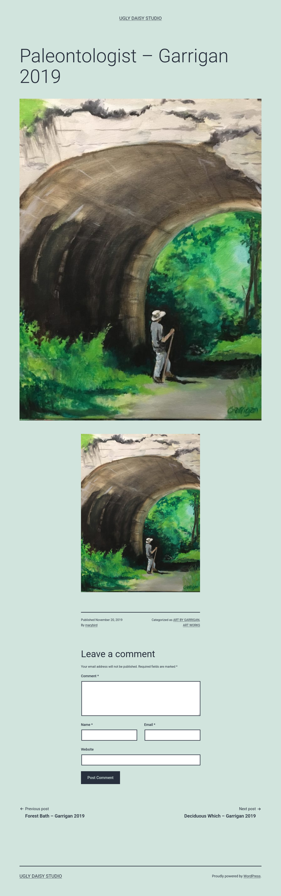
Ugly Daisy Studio (140, 18)
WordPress (252, 876)
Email (149, 725)
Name (87, 725)
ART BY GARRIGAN (186, 620)
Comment (90, 676)
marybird (91, 625)
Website (87, 749)
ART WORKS (191, 625)
